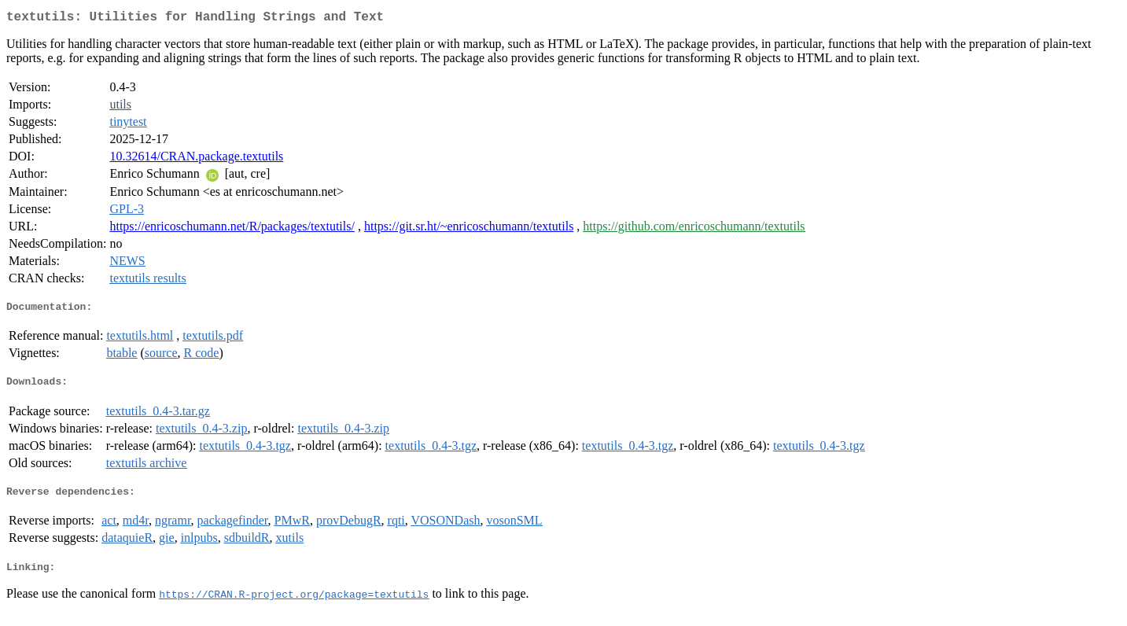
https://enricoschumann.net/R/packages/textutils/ (232, 229)
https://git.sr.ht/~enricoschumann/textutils (468, 229)
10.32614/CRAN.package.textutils (196, 159)
